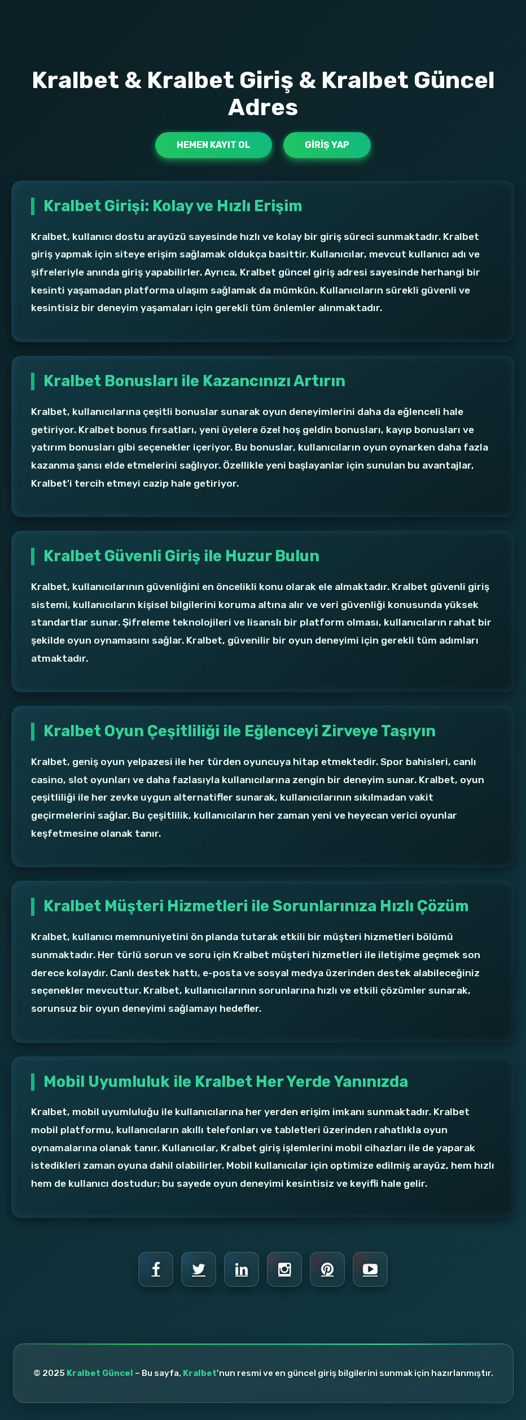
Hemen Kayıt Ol (214, 144)
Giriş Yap (327, 144)
